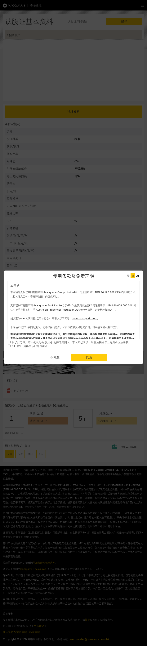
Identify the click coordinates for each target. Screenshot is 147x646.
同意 (89, 357)
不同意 (55, 357)
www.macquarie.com (84, 318)
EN (137, 275)
